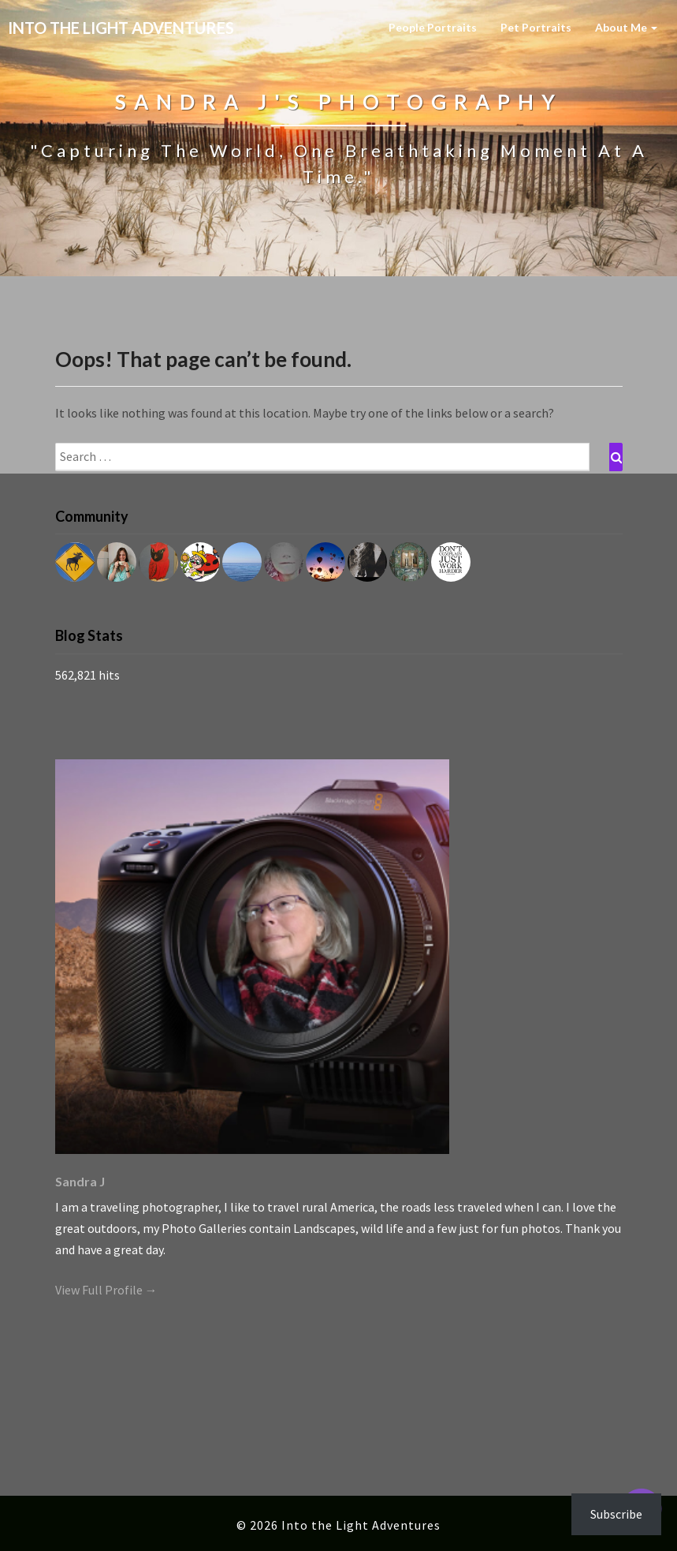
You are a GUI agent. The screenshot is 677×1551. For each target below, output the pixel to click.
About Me (626, 27)
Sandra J (80, 1181)
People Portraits (433, 27)
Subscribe (616, 1514)
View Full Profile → (106, 1290)
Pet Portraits (535, 27)
